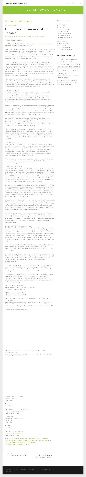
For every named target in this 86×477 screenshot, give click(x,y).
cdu (21, 439)
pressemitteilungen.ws (16, 2)
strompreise (31, 442)
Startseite (67, 3)
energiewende (31, 439)
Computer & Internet (63, 26)
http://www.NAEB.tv (18, 433)
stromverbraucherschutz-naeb (17, 444)
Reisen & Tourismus (62, 43)
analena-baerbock (12, 439)
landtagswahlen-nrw (33, 440)
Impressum (75, 3)
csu (24, 439)
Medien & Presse (62, 41)
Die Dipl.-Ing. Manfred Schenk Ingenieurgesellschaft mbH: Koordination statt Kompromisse (68, 75)
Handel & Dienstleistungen (64, 33)
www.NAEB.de (9, 289)
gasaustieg (9, 440)
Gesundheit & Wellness (63, 31)
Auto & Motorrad (62, 24)
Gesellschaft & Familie (63, 30)
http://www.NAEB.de (18, 411)
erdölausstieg (42, 439)
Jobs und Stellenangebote (64, 37)
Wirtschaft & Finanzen (19, 21)
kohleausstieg (19, 440)
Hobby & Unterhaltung (63, 35)
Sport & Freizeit (61, 45)
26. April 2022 (12, 25)
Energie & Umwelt (62, 28)
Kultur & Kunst (61, 39)
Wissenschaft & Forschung (64, 49)
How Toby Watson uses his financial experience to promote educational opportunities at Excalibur (67, 82)
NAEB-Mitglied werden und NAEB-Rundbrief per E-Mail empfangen (24, 36)
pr (5, 25)
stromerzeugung (20, 442)
